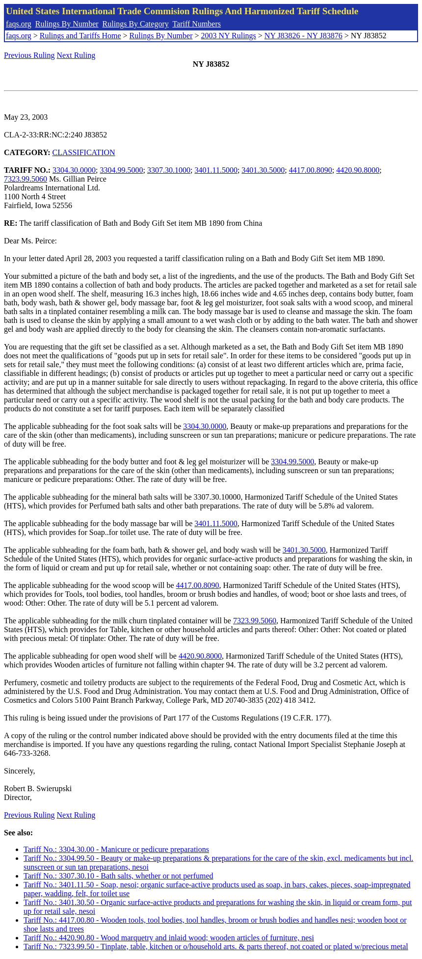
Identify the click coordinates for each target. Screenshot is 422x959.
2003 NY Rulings (228, 35)
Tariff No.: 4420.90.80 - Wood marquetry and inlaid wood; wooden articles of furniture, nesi (169, 937)
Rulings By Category (136, 24)
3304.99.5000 (121, 170)
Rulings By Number (67, 24)
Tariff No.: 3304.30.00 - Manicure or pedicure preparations (116, 849)
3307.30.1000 (168, 170)
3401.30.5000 (263, 170)
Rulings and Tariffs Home (80, 35)
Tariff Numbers (196, 24)
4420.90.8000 (357, 170)
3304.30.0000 (74, 170)
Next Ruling (76, 55)
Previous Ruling (29, 55)
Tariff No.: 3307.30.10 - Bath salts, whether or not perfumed (118, 876)
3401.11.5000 (215, 170)
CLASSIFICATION (84, 152)
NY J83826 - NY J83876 (303, 35)
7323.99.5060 (25, 179)
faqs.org (18, 24)
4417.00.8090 (310, 170)
